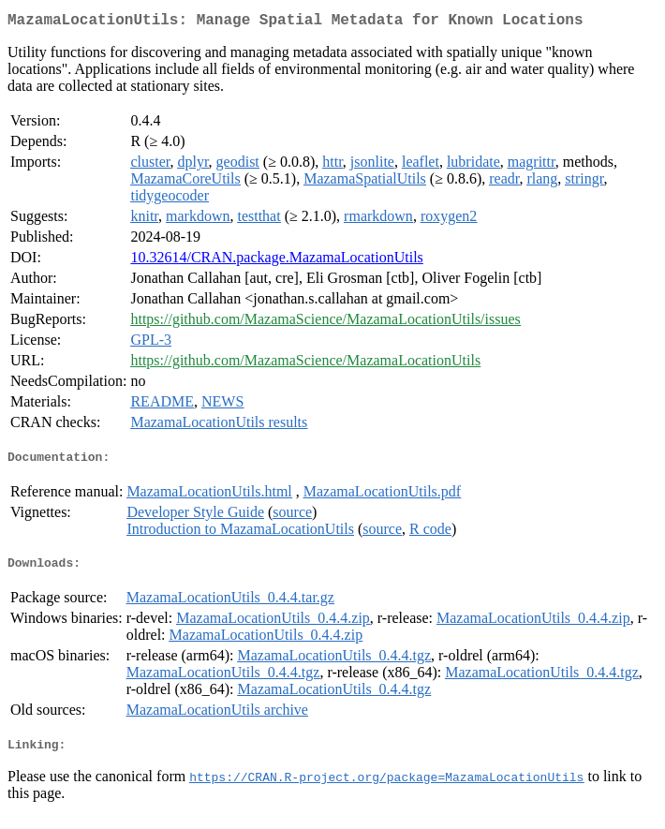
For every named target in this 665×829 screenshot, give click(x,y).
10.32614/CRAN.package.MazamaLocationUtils (276, 261)
